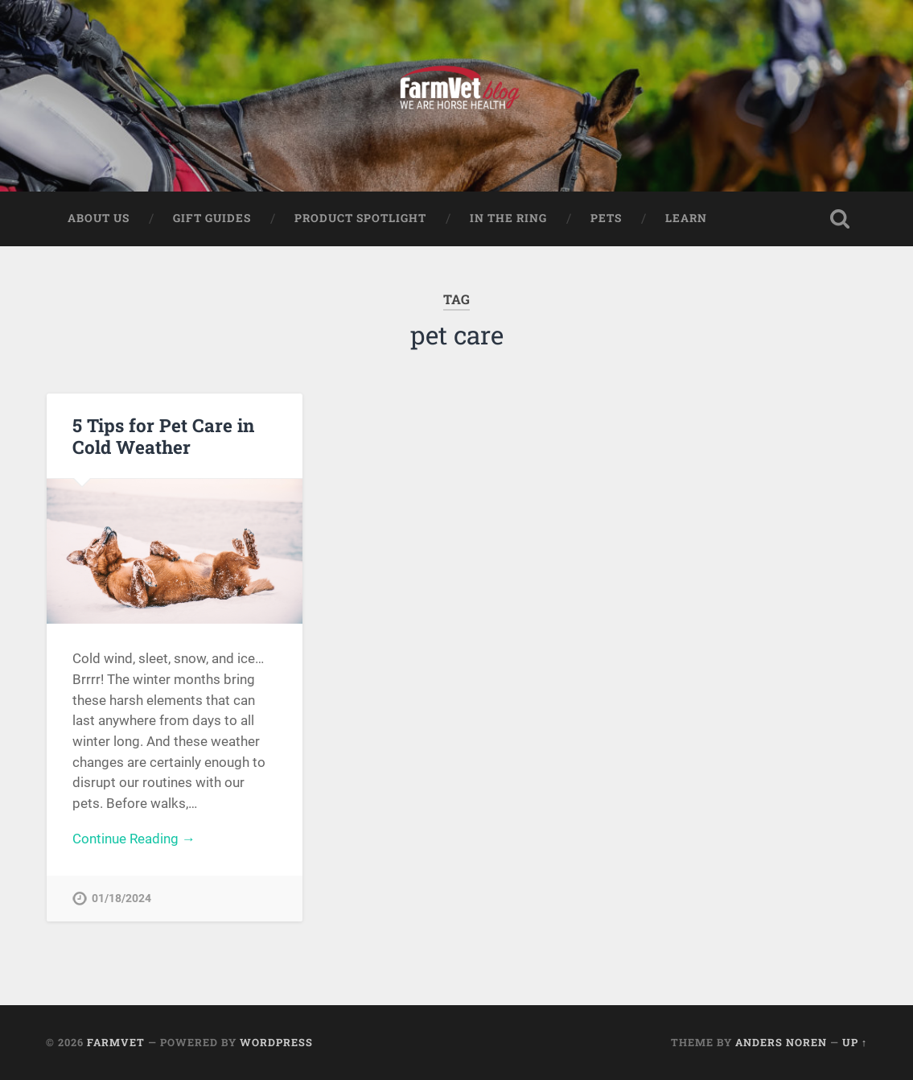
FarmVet (116, 1042)
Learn (686, 218)
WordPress (276, 1042)
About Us (99, 218)
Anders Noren (781, 1042)
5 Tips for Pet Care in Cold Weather (163, 436)
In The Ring (508, 218)
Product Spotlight (360, 218)
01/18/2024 (121, 898)
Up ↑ (854, 1042)
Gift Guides (212, 218)
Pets (606, 218)
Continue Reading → (133, 839)
